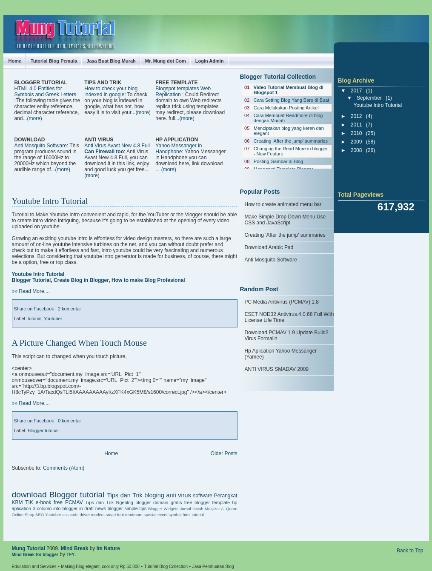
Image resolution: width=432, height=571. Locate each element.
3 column (42, 508)
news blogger (109, 508)
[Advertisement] (114, 128)
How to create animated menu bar (283, 204)
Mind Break (75, 548)
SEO (39, 514)
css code (71, 514)
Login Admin (209, 60)
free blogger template (207, 502)
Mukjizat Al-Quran (221, 508)
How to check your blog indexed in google (110, 92)
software (202, 496)
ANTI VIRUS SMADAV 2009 (277, 369)
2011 (356, 125)
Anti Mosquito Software (40, 146)
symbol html (179, 514)
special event (156, 514)
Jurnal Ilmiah (191, 508)
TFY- (71, 554)
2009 (356, 142)
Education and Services (34, 566)
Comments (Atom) (63, 468)
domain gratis (167, 502)
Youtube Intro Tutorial (50, 201)
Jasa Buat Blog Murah (111, 60)
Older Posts (224, 453)
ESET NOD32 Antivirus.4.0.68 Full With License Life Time (289, 317)
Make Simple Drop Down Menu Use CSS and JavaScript (285, 220)
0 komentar (69, 420)
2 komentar (69, 308)
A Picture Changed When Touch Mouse (79, 342)
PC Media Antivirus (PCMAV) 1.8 (282, 302)
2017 (356, 91)
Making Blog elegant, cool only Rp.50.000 (100, 566)
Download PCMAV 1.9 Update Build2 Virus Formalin (287, 335)
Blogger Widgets (163, 508)
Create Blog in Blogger (81, 280)
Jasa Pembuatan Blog (213, 566)
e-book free (49, 502)
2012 (356, 116)
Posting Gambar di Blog (278, 161)
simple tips (135, 508)
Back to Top (410, 551)
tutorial (34, 318)
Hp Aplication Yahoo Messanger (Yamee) (281, 354)
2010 (356, 133)
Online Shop (23, 514)
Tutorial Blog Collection (166, 566)
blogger (143, 502)
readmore (134, 514)
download (29, 494)
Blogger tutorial (43, 430)
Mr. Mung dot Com (165, 60)
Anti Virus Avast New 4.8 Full (117, 149)
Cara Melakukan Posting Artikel (286, 107)
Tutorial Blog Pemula (54, 60)
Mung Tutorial (28, 548)
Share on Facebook (34, 308)
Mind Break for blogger (35, 554)
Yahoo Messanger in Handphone (178, 149)
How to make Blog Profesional (148, 280)
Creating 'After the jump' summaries (291, 140)
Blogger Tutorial (31, 280)
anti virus (178, 495)
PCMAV (74, 502)
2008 (356, 150)
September (369, 98)
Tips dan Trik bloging (135, 495)
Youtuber (53, 318)
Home (15, 60)
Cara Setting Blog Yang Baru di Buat (291, 100)
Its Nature (108, 548)
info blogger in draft (73, 508)
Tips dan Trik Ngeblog (109, 502)
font (120, 514)
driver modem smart (98, 514)
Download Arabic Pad (269, 247)
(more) (34, 118)
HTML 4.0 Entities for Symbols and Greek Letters (45, 92)
